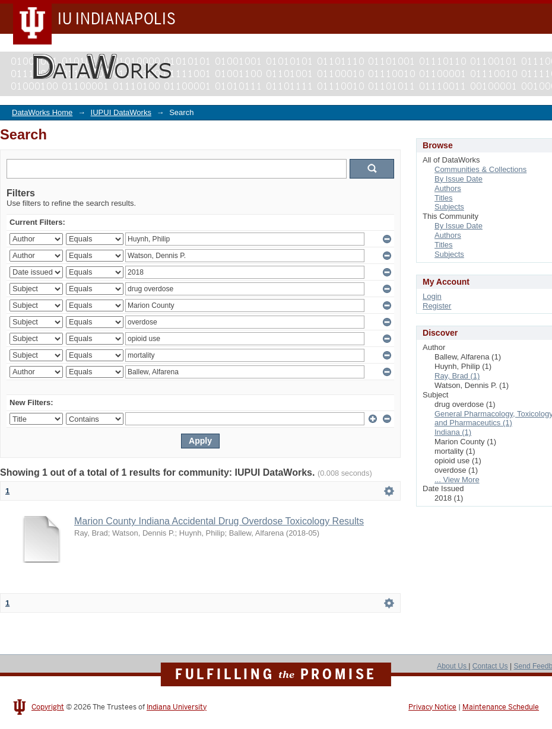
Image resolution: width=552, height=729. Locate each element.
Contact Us (490, 666)
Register (437, 305)
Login (432, 296)
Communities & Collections (480, 169)
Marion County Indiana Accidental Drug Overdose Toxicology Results (219, 521)
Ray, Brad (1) (457, 375)
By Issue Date (458, 178)
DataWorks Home (42, 112)
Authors (447, 188)
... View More (457, 479)
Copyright (47, 707)
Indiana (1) (452, 432)
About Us (452, 666)
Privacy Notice (432, 707)
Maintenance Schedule (500, 707)
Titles (443, 197)
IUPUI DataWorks (121, 112)
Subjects (449, 206)
